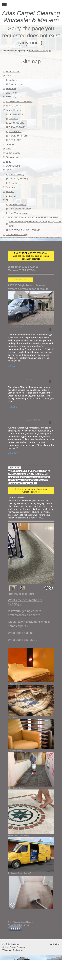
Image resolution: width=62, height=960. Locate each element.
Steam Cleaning (16, 174)
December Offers (20, 279)
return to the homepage (40, 50)
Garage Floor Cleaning (17, 234)
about (8, 148)
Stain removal (12, 157)
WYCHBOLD (15, 131)
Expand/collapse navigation (31, 4)
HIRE (8, 170)
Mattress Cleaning (17, 204)
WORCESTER (13, 71)
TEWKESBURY (13, 105)
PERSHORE (15, 140)
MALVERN (11, 75)
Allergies (13, 183)
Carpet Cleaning (13, 110)
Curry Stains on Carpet (20, 208)
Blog (8, 200)
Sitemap (16, 944)
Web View (55, 944)
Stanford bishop (16, 84)
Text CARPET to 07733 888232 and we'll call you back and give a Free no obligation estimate (31, 256)
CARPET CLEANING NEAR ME (24, 230)
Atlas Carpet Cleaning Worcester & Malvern (31, 17)
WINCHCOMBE (16, 123)
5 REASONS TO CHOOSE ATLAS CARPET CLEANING (33, 217)
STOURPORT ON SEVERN (19, 101)
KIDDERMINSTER (18, 136)
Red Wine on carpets (19, 213)
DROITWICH (12, 93)
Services (10, 144)
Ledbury (13, 80)
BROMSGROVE (17, 127)
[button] (50, 329)
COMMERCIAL (13, 166)
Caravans (10, 187)
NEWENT (13, 118)
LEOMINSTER (16, 114)
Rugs (8, 161)
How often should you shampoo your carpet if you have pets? (35, 223)
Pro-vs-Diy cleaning (18, 178)
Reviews (10, 191)
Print (6, 944)
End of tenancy (13, 153)
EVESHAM (11, 97)
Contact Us (11, 196)
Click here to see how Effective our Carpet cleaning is (31, 490)
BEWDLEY (11, 88)
